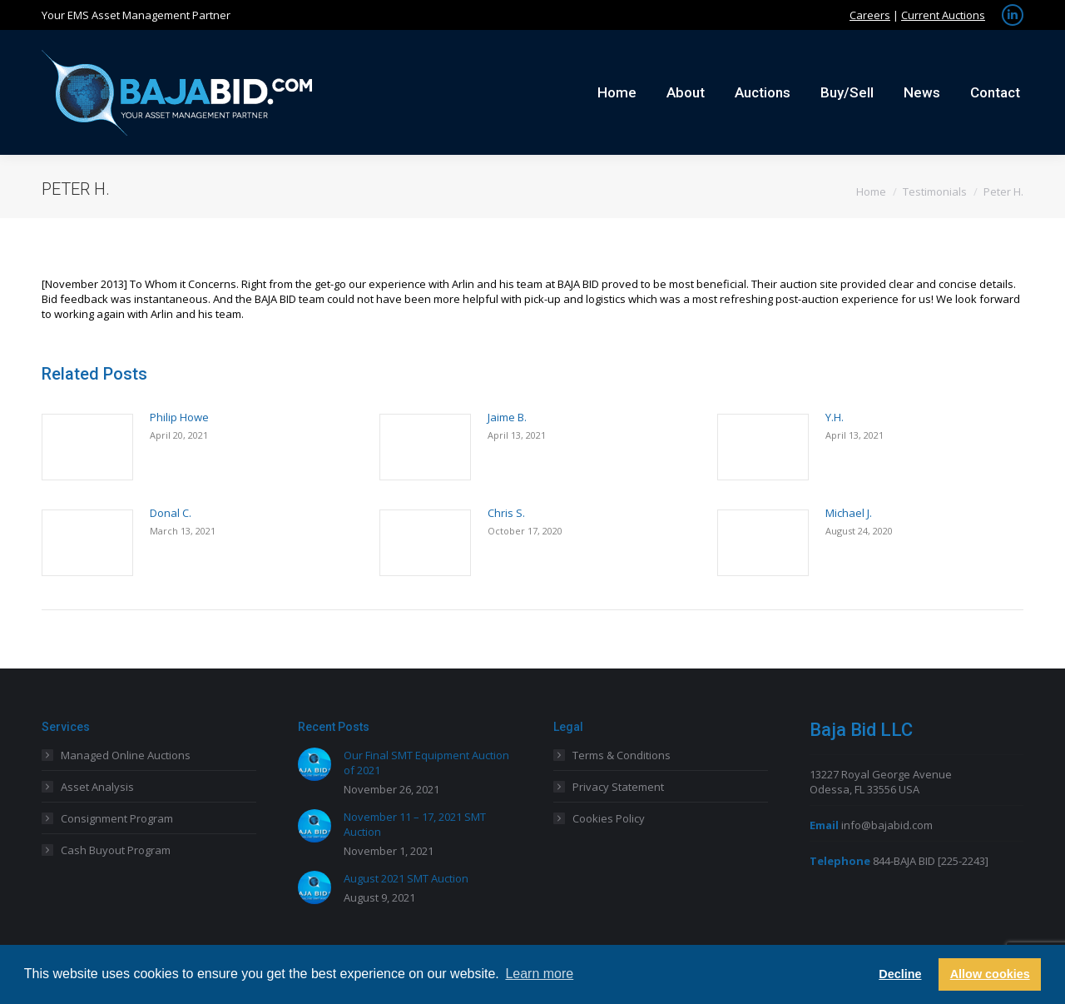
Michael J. (848, 512)
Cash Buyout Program (116, 849)
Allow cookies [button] (990, 974)
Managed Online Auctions (126, 755)
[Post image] (87, 447)
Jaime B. (507, 417)
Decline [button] (900, 974)
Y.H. (834, 417)
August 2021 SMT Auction (406, 878)
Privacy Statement (618, 786)
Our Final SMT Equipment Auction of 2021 (426, 763)
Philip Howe (179, 417)
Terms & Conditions (621, 755)
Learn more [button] (539, 974)
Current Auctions (943, 14)
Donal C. (170, 512)
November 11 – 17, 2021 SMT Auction (415, 824)
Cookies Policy (608, 818)
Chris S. (506, 512)
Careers (870, 14)
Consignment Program (117, 818)
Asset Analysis (97, 786)
